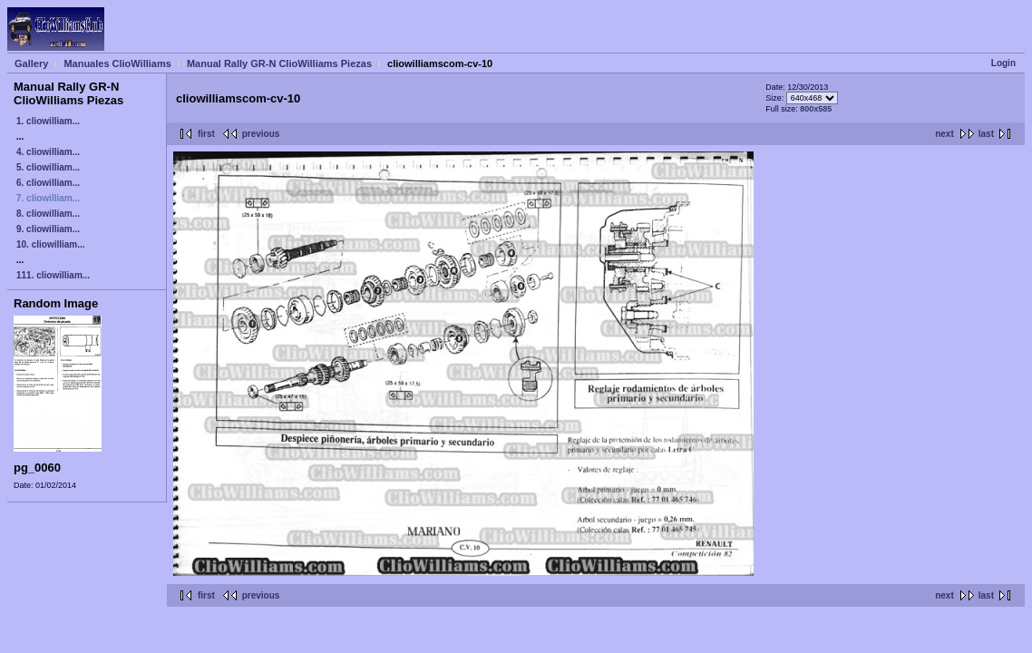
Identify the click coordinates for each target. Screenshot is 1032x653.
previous (261, 134)
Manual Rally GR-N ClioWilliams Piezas (279, 63)
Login (1003, 63)
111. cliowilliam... (53, 275)
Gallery (31, 63)
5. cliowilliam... (48, 167)
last (986, 134)
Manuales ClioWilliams (117, 63)
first (206, 134)
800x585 (816, 108)
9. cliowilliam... (48, 229)
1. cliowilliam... (48, 121)
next (944, 134)
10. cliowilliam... (50, 244)
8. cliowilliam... (48, 214)
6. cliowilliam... (48, 183)
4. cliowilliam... (48, 152)
